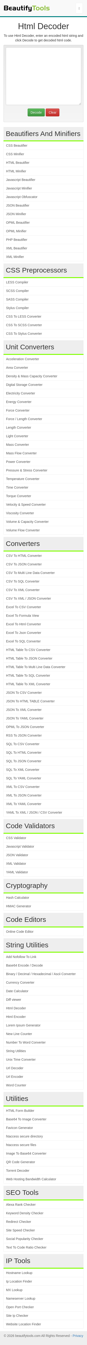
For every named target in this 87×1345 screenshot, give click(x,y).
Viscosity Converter (20, 513)
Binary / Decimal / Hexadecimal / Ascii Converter (41, 974)
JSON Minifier (16, 214)
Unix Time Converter (21, 1059)
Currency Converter (20, 982)
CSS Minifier (15, 154)
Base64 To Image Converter (26, 1119)
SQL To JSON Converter (24, 761)
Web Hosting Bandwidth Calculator (31, 1179)
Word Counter (16, 1085)
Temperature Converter (22, 479)
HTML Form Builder (20, 1111)
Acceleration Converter (22, 359)
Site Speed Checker (20, 1230)
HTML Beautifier (17, 162)
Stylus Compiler (17, 308)
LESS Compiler (17, 282)
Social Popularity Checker (24, 1239)
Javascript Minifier (19, 188)
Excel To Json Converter (23, 633)
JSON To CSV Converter (24, 692)
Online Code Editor (19, 931)
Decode (36, 112)
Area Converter (17, 367)
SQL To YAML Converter (23, 778)
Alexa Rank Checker (21, 1204)
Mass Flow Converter (21, 453)
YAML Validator (17, 872)
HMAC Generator (18, 906)
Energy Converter (19, 402)
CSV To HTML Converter (24, 556)
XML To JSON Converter (24, 795)
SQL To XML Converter (22, 770)
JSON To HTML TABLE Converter (30, 701)
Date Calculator (17, 991)
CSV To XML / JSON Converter (28, 598)
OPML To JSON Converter (25, 727)
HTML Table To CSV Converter (28, 650)
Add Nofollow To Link (21, 957)
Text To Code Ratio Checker (26, 1247)
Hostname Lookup (19, 1273)
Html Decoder (16, 1008)
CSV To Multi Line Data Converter (30, 573)
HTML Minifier (16, 171)
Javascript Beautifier (20, 180)
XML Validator (16, 863)
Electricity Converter (20, 393)
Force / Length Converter (24, 419)
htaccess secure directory (24, 1136)
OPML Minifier (16, 231)
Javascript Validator (20, 846)
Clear (52, 112)
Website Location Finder (23, 1324)
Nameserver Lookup (20, 1298)
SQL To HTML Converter (24, 752)
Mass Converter (17, 444)
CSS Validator (16, 838)
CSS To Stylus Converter (24, 333)
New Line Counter (19, 1034)
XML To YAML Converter (23, 804)
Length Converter (18, 427)
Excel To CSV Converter (23, 607)
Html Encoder (16, 1017)
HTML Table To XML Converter (28, 684)
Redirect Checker (18, 1222)
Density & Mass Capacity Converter (31, 376)
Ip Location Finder (19, 1281)
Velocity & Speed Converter (26, 504)
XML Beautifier (16, 248)
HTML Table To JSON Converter (29, 658)
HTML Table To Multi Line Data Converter (35, 667)
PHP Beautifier (16, 240)
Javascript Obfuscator (21, 197)
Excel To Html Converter (23, 624)
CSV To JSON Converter (24, 564)
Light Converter (17, 436)
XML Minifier (15, 257)
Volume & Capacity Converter (27, 522)
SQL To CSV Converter (22, 744)
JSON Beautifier (17, 205)
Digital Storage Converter (24, 385)
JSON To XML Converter (24, 710)
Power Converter (18, 462)
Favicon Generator (19, 1128)
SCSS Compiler (17, 291)
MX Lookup (14, 1290)
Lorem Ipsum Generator (23, 1025)
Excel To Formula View (22, 615)
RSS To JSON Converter (24, 735)
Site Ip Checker (17, 1315)
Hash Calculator (17, 897)
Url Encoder (14, 1076)
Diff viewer (13, 999)
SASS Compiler (17, 299)
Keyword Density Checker (24, 1213)
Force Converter (17, 410)
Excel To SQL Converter (23, 641)
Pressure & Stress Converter (26, 470)
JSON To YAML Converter (24, 718)
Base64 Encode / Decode (24, 965)
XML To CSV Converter (23, 787)
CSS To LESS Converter (23, 316)
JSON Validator (17, 855)
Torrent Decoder (17, 1170)
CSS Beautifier (16, 145)
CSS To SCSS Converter (24, 325)
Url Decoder (14, 1068)
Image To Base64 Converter (26, 1153)
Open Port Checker (20, 1307)
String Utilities (16, 1051)
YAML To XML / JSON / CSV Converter (34, 812)
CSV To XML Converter (23, 590)
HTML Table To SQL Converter (28, 675)
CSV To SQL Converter (22, 581)
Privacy (78, 1336)
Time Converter (17, 487)
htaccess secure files (21, 1145)
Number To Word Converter (26, 1042)
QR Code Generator (20, 1162)
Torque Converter (18, 496)
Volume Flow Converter (23, 530)
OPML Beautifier (18, 222)
